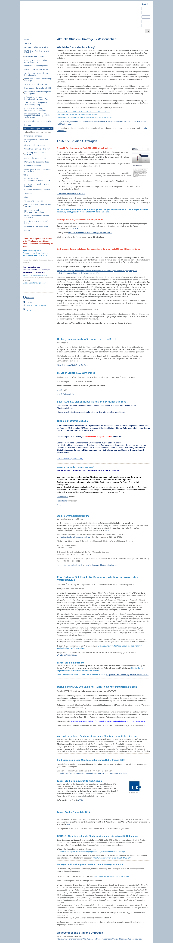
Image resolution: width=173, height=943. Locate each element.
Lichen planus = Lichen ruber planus (36, 140)
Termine (27, 43)
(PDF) (80, 800)
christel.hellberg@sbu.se (67, 655)
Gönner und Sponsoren (33, 201)
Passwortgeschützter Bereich (36, 47)
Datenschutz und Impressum (36, 227)
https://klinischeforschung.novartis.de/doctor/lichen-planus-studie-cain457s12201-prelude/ (92, 773)
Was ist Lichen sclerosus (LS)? (36, 69)
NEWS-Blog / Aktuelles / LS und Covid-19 (36, 52)
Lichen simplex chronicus (34, 145)
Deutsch (145, 4)
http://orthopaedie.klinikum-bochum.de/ (101, 565)
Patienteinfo (62, 501)
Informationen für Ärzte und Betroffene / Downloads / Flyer (36, 98)
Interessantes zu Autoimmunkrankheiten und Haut (38, 179)
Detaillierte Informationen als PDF (71, 193)
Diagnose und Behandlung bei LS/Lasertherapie (127, 674)
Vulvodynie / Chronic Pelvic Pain (37, 149)
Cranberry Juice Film (32, 165)
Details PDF (73, 228)
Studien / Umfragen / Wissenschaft (38, 128)
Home (26, 40)
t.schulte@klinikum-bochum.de (70, 565)
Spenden (28, 193)
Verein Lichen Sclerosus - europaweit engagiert (41, 15)
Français (145, 17)
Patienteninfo (62, 496)
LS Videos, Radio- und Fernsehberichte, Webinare (35, 109)
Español (145, 13)
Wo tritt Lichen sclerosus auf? (35, 84)
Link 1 (59, 390)
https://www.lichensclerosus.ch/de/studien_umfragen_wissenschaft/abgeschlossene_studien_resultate (99, 939)
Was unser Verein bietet (33, 56)
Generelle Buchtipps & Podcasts (37, 190)
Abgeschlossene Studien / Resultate (38, 132)
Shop (25, 175)
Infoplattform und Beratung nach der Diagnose (37, 93)
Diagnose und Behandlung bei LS (37, 88)
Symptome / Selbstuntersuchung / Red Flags (37, 80)
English (144, 8)
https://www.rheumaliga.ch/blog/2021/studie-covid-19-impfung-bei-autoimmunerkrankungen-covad (109, 721)
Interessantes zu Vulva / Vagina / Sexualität (37, 185)
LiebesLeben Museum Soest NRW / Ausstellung (38, 170)
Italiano (145, 21)
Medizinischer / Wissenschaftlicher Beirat (38, 222)
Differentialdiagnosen (33, 136)
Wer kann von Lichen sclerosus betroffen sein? (36, 74)
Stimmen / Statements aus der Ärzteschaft (36, 217)
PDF (107, 530)
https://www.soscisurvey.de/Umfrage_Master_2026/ (90, 232)
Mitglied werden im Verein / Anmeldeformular (35, 61)
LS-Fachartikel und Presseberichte (38, 121)
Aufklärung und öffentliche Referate (34, 153)
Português (146, 26)
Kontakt (27, 230)
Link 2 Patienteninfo (65, 394)
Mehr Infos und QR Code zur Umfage (72, 365)
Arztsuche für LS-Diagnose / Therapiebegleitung (35, 104)
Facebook (30, 297)
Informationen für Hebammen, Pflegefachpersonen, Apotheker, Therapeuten (37, 116)
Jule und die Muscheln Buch (35, 158)
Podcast (27, 125)
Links (26, 197)
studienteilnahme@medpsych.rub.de (75, 537)
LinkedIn (29, 302)
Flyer (59, 505)
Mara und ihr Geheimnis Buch (36, 162)
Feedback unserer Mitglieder (36, 66)
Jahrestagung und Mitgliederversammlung (34, 211)
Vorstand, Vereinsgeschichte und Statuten (37, 205)
